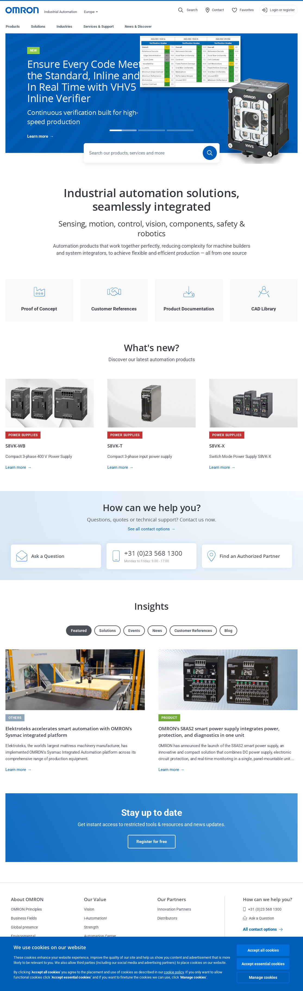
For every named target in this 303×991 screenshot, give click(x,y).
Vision (89, 909)
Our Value (95, 899)
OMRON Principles (26, 909)
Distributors (167, 918)
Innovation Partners (174, 909)
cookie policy (174, 972)
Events (134, 631)
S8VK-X (217, 446)
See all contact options (149, 529)
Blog (228, 631)
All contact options (263, 929)
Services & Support (98, 26)
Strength (91, 927)
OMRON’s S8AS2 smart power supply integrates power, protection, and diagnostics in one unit (219, 732)
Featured (79, 631)
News (157, 631)
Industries (64, 26)
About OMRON (27, 899)
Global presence (24, 927)
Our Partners (171, 899)
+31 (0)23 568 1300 (262, 909)
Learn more (37, 136)
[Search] (210, 153)
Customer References (193, 631)
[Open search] (188, 10)
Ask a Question (258, 918)
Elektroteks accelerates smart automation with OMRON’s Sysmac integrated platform (68, 732)
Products (13, 26)
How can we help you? (267, 899)
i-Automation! (95, 918)
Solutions (38, 26)
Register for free (151, 841)
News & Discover (138, 26)
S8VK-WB (15, 446)
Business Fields (24, 918)
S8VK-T (115, 446)
